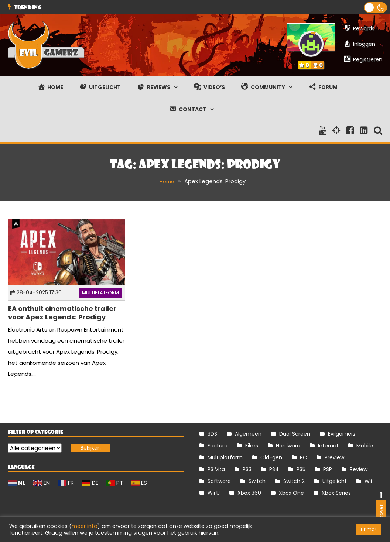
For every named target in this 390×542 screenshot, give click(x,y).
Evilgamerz (342, 434)
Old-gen (271, 457)
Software (219, 481)
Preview (334, 457)
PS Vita (216, 469)
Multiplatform (100, 292)
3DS (212, 434)
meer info (85, 526)
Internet (328, 445)
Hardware (288, 445)
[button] (375, 7)
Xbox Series (336, 493)
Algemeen (248, 434)
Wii (368, 481)
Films (251, 445)
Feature (218, 445)
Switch (257, 481)
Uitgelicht (334, 481)
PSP (327, 469)
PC (303, 457)
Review (358, 469)
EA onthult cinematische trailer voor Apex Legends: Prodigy (62, 313)
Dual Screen (294, 434)
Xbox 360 (249, 493)
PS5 (301, 469)
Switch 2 (294, 481)
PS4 (274, 469)
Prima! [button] (368, 529)
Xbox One (291, 493)
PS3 (247, 469)
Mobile (364, 445)
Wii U (214, 493)
